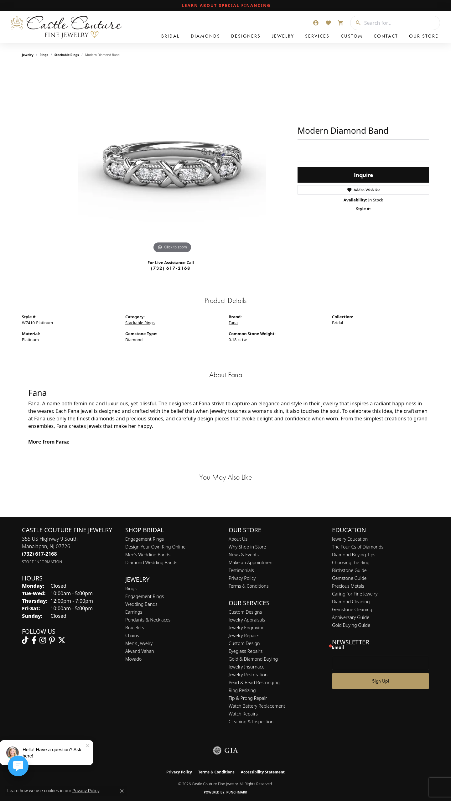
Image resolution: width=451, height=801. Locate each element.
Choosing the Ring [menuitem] (351, 562)
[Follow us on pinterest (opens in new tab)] (52, 640)
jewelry (28, 55)
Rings (44, 55)
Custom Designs (245, 612)
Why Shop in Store (247, 547)
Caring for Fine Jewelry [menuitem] (354, 594)
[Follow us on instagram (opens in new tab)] (42, 640)
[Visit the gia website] (225, 750)
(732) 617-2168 (170, 268)
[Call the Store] (39, 553)
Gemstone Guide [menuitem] (349, 578)
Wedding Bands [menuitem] (141, 604)
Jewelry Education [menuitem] (350, 539)
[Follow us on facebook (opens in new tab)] (34, 640)
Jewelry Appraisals (247, 620)
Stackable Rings (66, 55)
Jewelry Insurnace (246, 667)
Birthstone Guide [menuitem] (349, 570)
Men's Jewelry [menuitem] (139, 643)
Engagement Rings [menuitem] (144, 596)
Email (338, 647)
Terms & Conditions (249, 586)
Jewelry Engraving (247, 628)
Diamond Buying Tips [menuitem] (354, 555)
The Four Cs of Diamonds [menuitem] (357, 547)
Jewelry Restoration (248, 675)
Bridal (170, 36)
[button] (315, 23)
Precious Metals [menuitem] (348, 586)
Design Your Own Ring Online (155, 547)
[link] (225, 5)
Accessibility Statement (263, 772)
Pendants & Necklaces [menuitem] (147, 620)
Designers (246, 36)
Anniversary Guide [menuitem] (350, 617)
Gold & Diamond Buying (253, 659)
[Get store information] (42, 561)
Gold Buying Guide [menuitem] (351, 625)
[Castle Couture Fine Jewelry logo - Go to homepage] (65, 27)
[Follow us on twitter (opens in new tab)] (61, 640)
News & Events (244, 555)
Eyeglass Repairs (245, 651)
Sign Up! (380, 681)
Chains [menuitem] (132, 635)
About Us (238, 539)
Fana (233, 322)
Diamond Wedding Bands (151, 562)
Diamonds (205, 36)
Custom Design (244, 643)
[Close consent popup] (122, 791)
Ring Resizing (242, 690)
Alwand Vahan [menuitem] (139, 651)
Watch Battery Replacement (257, 706)
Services (317, 36)
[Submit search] (355, 23)
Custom (352, 36)
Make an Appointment (251, 562)
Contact (386, 36)
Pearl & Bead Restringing (254, 682)
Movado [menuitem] (133, 659)
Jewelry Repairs (244, 635)
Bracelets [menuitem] (134, 628)
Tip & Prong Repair (248, 698)
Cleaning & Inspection (251, 722)
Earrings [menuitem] (133, 612)
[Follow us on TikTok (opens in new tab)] (25, 640)
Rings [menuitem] (131, 588)
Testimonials (241, 570)
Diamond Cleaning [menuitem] (351, 602)
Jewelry (283, 36)
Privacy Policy (242, 578)
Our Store (423, 36)
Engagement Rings (144, 539)
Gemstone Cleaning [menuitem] (352, 609)
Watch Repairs (243, 714)
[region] (172, 161)
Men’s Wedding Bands (147, 555)
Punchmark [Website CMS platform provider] (236, 792)
